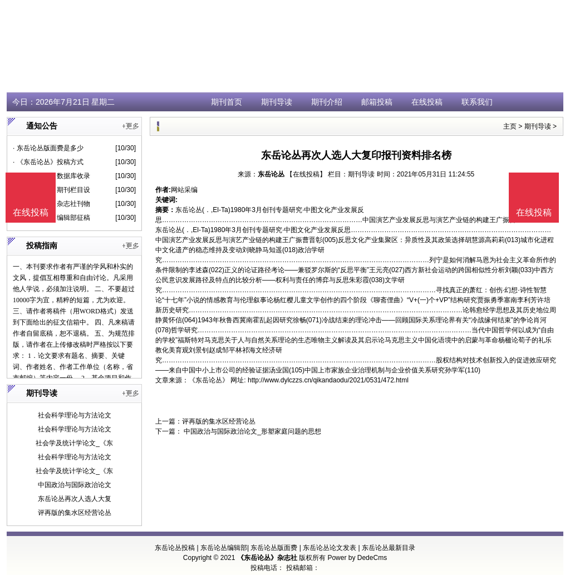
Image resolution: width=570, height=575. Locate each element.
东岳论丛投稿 (175, 548)
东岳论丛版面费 (273, 548)
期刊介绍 (326, 101)
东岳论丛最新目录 (388, 548)
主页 (510, 126)
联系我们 (477, 101)
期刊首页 (226, 101)
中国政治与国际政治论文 (74, 485)
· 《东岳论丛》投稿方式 (48, 162)
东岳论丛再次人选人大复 (74, 499)
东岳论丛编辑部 (223, 548)
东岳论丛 (271, 174)
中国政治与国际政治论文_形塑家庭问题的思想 (251, 431)
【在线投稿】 (306, 174)
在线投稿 (427, 101)
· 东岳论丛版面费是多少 (48, 148)
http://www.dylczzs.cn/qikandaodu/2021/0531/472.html (328, 380)
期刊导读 (276, 101)
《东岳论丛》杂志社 (267, 558)
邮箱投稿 (376, 101)
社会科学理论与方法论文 (74, 415)
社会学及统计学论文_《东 (74, 443)
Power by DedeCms (357, 558)
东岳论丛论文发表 (329, 548)
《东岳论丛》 (209, 380)
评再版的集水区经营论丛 (74, 513)
